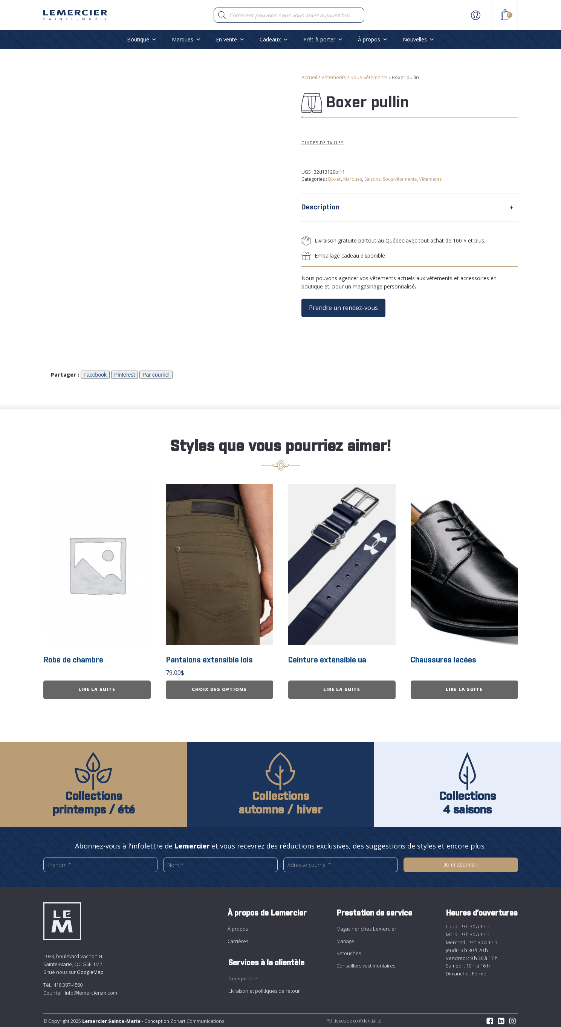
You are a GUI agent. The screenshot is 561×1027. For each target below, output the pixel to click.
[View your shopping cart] (505, 15)
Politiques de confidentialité (354, 1019)
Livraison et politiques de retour (264, 989)
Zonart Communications (196, 1019)
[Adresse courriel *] (340, 863)
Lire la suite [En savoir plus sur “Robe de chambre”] (96, 688)
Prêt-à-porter (323, 39)
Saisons (372, 179)
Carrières (238, 939)
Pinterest (124, 375)
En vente (230, 39)
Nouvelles (418, 39)
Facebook (95, 375)
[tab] (409, 207)
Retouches (348, 951)
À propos (373, 39)
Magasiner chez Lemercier (366, 927)
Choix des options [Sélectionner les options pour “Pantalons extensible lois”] (219, 688)
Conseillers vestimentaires (365, 963)
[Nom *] (220, 863)
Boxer (334, 179)
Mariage (345, 939)
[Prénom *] (100, 863)
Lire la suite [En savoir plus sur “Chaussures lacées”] (464, 688)
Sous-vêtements (369, 77)
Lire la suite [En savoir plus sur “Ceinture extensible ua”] (341, 688)
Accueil (309, 77)
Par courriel (156, 375)
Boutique (142, 39)
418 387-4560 (68, 983)
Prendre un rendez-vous (343, 308)
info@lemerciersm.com (91, 990)
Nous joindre (242, 977)
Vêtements (333, 77)
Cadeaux (274, 39)
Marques (186, 39)
